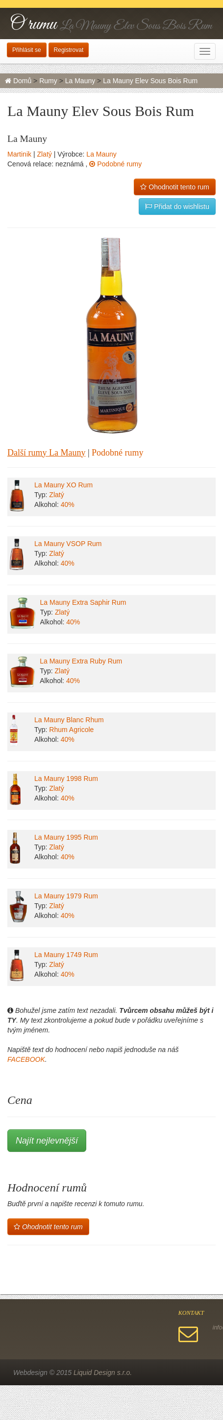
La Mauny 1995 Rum (66, 837)
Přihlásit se (26, 49)
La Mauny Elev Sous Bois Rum (150, 81)
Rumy (48, 81)
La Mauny (80, 81)
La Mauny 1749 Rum (66, 955)
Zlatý (44, 154)
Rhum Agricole (71, 729)
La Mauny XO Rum (63, 485)
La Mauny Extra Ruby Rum (81, 661)
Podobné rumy (115, 164)
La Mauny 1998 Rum (66, 778)
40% (67, 504)
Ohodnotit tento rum (174, 187)
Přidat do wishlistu (177, 206)
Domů (18, 81)
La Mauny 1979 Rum (66, 896)
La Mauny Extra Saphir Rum (83, 602)
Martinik (19, 154)
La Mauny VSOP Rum (67, 544)
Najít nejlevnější (47, 1140)
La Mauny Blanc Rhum (69, 720)
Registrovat (69, 49)
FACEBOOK (26, 1059)
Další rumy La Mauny (46, 453)
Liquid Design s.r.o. (103, 1372)
